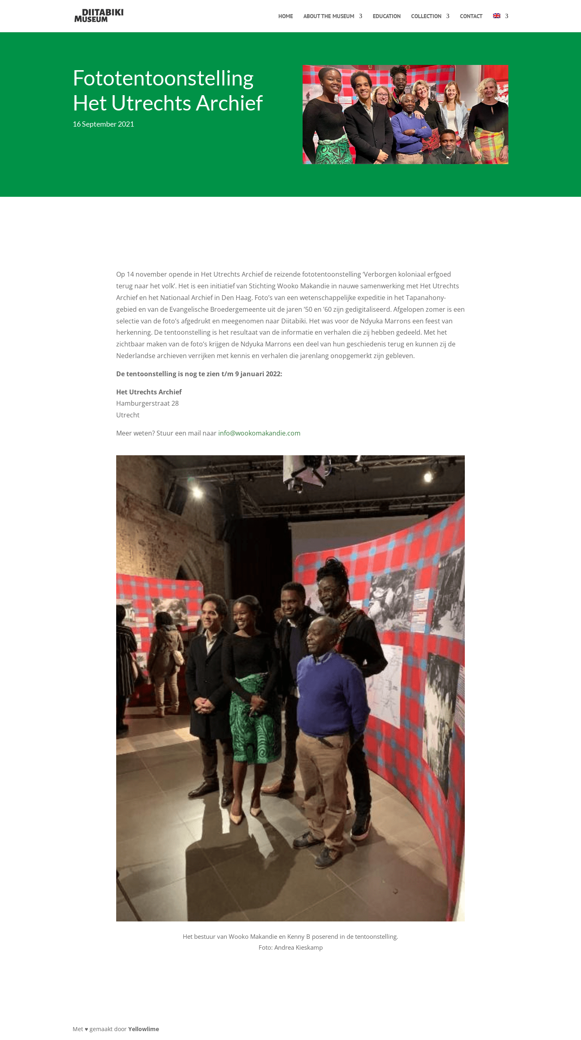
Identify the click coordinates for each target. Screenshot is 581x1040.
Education (387, 16)
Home (285, 16)
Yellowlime (143, 1029)
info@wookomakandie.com (259, 433)
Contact (471, 16)
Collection (426, 16)
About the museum (328, 16)
